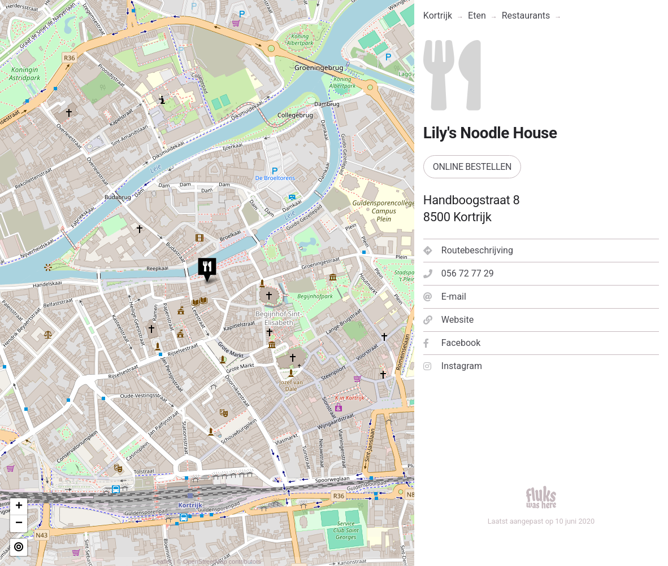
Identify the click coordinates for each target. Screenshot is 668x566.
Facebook (451, 342)
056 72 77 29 (458, 273)
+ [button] (19, 506)
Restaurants (526, 15)
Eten (477, 15)
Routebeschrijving (468, 250)
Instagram (452, 366)
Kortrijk (437, 15)
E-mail (444, 296)
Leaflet (162, 561)
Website (448, 319)
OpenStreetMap (205, 561)
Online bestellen (472, 166)
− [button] (19, 523)
